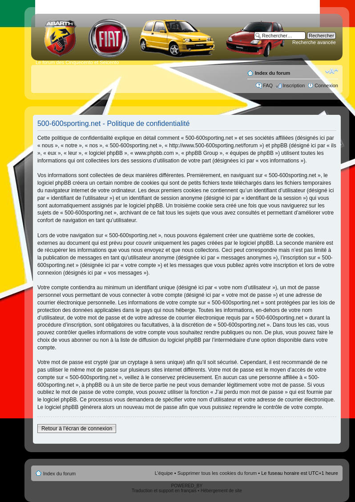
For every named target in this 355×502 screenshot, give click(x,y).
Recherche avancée (314, 42)
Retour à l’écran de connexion (76, 428)
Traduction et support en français (164, 490)
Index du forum (272, 73)
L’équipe (164, 473)
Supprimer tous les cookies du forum (217, 473)
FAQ (268, 85)
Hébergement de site (221, 490)
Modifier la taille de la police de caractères (331, 71)
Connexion (326, 85)
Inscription (293, 85)
